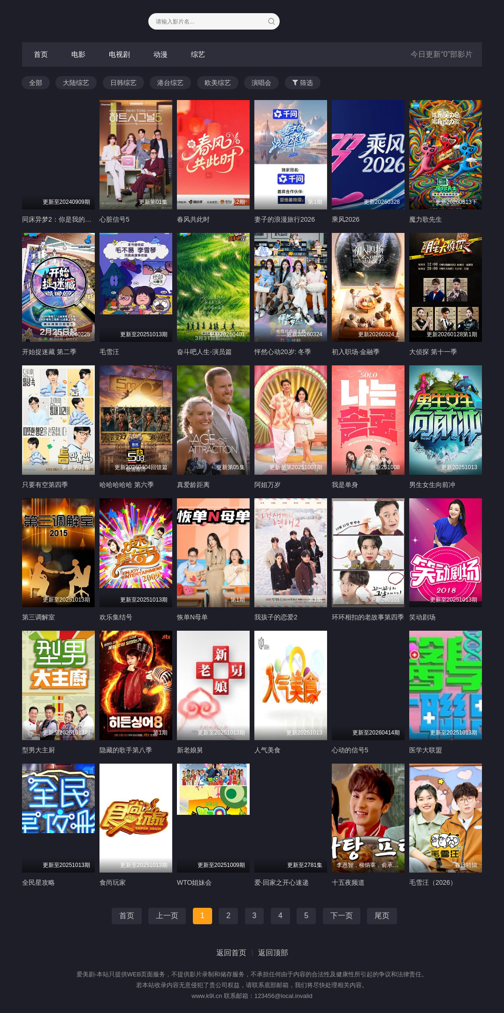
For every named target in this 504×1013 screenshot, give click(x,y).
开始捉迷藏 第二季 (49, 352)
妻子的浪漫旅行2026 (284, 219)
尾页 (381, 916)
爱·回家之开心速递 (281, 882)
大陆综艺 (76, 82)
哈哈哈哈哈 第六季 (126, 484)
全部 (35, 82)
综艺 (198, 54)
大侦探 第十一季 (433, 352)
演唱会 (261, 82)
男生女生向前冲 (432, 484)
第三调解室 (38, 617)
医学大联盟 (425, 750)
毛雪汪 (109, 352)
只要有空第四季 (45, 484)
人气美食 (267, 750)
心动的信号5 (350, 750)
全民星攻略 (38, 882)
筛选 (302, 82)
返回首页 (231, 953)
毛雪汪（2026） (433, 882)
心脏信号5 (114, 219)
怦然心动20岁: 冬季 (282, 352)
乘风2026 (345, 219)
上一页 (167, 916)
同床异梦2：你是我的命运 (60, 219)
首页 (41, 54)
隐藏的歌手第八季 (125, 750)
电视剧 (119, 54)
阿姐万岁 (267, 484)
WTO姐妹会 (194, 882)
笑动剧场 (422, 617)
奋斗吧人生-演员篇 (204, 352)
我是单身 (345, 484)
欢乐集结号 (115, 617)
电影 (78, 54)
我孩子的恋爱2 (276, 617)
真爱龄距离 (193, 484)
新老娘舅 (190, 750)
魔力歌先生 (425, 219)
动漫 (160, 54)
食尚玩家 (112, 882)
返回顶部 (273, 953)
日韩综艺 (123, 82)
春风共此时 (193, 219)
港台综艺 (170, 82)
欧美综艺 (218, 82)
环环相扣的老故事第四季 (368, 617)
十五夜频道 (348, 882)
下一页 (341, 916)
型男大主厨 (38, 750)
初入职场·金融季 (356, 352)
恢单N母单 (192, 617)
